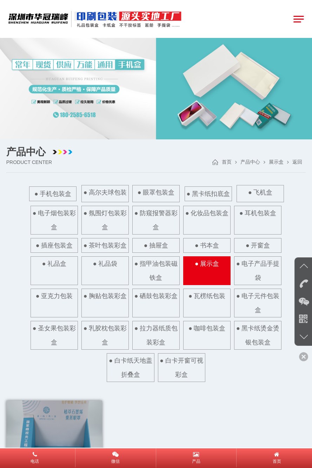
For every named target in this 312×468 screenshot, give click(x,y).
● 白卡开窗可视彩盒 (181, 366)
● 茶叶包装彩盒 (104, 245)
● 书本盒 (207, 245)
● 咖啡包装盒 (207, 327)
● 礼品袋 (105, 263)
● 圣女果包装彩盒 (53, 334)
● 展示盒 (207, 263)
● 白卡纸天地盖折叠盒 (130, 366)
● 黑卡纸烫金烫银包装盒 (258, 334)
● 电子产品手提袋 (258, 270)
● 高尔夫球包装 (104, 192)
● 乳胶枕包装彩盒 (104, 334)
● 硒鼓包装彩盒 (156, 295)
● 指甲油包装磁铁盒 (156, 270)
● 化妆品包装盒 (207, 212)
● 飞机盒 (261, 192)
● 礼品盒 (53, 263)
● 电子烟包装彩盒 (53, 219)
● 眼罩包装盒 (156, 192)
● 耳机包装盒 (258, 212)
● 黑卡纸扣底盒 (208, 193)
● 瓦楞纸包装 (207, 295)
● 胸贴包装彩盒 (104, 295)
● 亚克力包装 (53, 295)
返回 (297, 162)
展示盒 (276, 162)
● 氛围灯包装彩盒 (104, 219)
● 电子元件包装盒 (258, 302)
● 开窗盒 (259, 245)
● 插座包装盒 (53, 245)
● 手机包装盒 (51, 193)
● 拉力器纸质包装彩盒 (156, 334)
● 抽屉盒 (156, 245)
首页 (227, 162)
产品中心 (250, 162)
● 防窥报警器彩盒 (156, 219)
